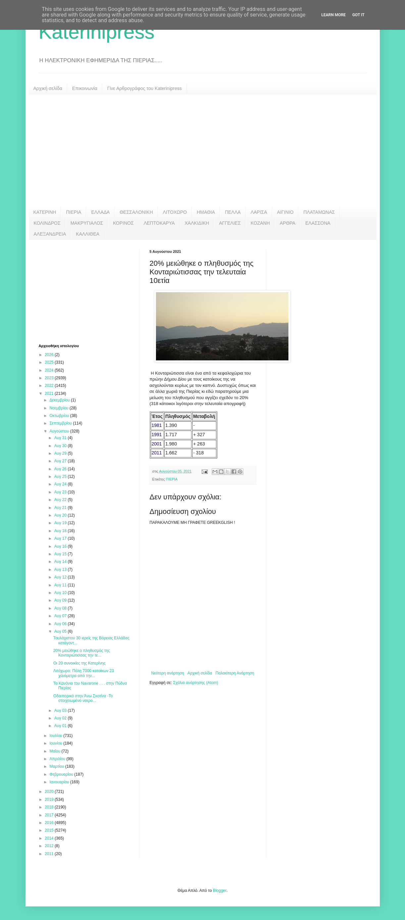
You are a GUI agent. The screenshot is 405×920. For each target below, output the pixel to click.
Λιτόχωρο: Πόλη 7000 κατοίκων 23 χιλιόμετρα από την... (83, 673)
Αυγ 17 (61, 538)
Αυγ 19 (61, 523)
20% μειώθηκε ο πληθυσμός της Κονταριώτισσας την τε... (81, 653)
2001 (157, 443)
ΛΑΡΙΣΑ (259, 212)
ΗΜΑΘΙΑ (206, 212)
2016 (50, 822)
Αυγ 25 (61, 476)
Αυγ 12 (61, 577)
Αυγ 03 (61, 710)
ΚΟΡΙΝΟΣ (123, 223)
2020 (50, 791)
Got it (358, 15)
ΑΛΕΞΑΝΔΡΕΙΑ (50, 234)
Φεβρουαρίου (61, 774)
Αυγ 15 (61, 554)
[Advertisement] (203, 150)
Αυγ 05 (61, 631)
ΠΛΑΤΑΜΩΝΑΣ (319, 212)
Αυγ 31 (61, 438)
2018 (50, 807)
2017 (50, 815)
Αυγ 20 (61, 515)
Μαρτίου (57, 766)
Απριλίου (57, 759)
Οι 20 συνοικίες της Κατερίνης (79, 663)
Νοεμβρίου (59, 408)
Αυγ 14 (61, 561)
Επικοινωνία (84, 88)
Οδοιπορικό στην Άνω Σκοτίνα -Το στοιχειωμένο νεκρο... (83, 698)
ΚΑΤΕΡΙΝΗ (44, 212)
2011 (157, 452)
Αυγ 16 (61, 546)
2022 (50, 385)
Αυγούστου (59, 431)
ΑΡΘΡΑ (287, 223)
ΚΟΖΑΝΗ (260, 223)
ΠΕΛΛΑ (233, 212)
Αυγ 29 (61, 453)
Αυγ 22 (61, 499)
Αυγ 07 (61, 616)
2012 (50, 846)
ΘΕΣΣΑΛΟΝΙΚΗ (136, 212)
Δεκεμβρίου (60, 400)
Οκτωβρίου (59, 415)
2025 (50, 362)
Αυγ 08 (61, 608)
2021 (50, 393)
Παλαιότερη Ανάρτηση (235, 673)
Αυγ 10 (61, 592)
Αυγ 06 (61, 623)
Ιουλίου (56, 735)
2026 (50, 354)
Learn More (333, 15)
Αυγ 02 (61, 718)
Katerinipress (97, 32)
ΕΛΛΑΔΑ (100, 212)
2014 (50, 838)
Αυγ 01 (61, 725)
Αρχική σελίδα (47, 88)
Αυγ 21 (61, 507)
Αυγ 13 (61, 569)
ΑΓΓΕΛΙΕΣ (229, 223)
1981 (157, 425)
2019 (50, 799)
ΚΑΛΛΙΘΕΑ (87, 234)
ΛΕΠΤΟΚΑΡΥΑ (159, 223)
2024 (50, 370)
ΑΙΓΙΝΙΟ (285, 212)
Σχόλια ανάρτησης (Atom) (195, 682)
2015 (50, 830)
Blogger (220, 890)
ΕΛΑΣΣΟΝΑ (317, 223)
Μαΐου (55, 751)
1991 (157, 434)
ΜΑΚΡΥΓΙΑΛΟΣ (87, 223)
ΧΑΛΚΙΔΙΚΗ (197, 223)
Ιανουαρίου (59, 782)
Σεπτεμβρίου (61, 423)
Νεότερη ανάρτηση (167, 673)
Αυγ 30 (61, 445)
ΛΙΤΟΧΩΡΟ (175, 212)
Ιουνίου (56, 743)
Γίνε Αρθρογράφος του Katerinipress (144, 88)
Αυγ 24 (61, 484)
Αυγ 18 (61, 531)
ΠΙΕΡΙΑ (73, 212)
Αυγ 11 (61, 585)
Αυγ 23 (61, 492)
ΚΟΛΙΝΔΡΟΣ (47, 223)
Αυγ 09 (61, 600)
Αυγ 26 (61, 469)
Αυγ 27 (61, 461)
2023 (50, 378)
